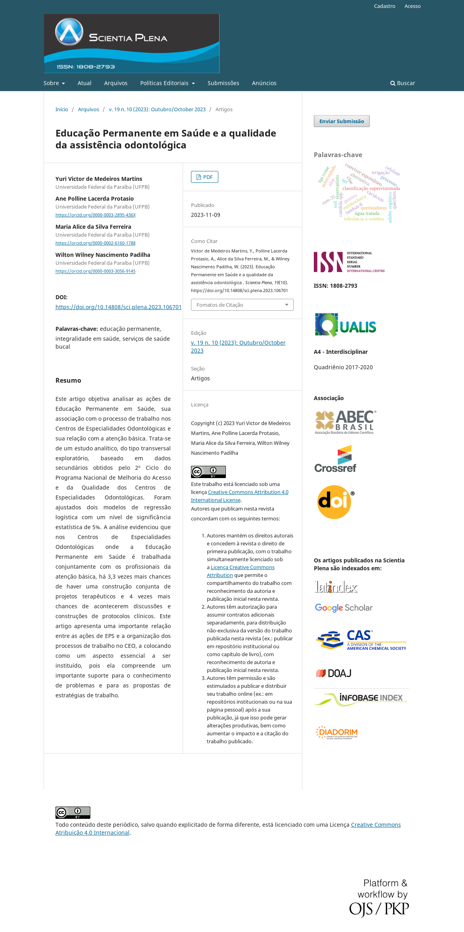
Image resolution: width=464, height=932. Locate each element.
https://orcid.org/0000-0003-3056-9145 (95, 271)
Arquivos (116, 83)
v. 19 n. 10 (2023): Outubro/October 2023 (157, 109)
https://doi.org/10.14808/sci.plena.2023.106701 (118, 307)
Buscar (402, 83)
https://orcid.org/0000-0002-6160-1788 (95, 243)
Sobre (52, 83)
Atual (85, 83)
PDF (207, 176)
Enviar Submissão (341, 121)
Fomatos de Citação (220, 304)
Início (61, 109)
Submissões (223, 83)
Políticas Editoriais (165, 83)
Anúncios (264, 83)
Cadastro (384, 5)
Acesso (413, 5)
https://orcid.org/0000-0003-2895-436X (95, 215)
